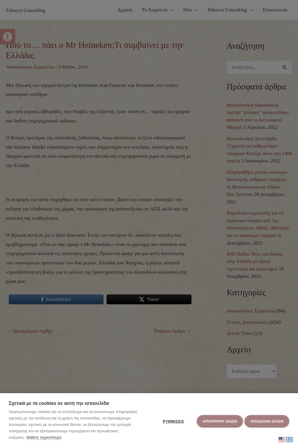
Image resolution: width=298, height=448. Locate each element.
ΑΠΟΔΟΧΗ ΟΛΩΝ (266, 421)
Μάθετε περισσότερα (43, 437)
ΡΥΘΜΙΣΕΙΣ (172, 421)
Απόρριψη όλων (218, 421)
